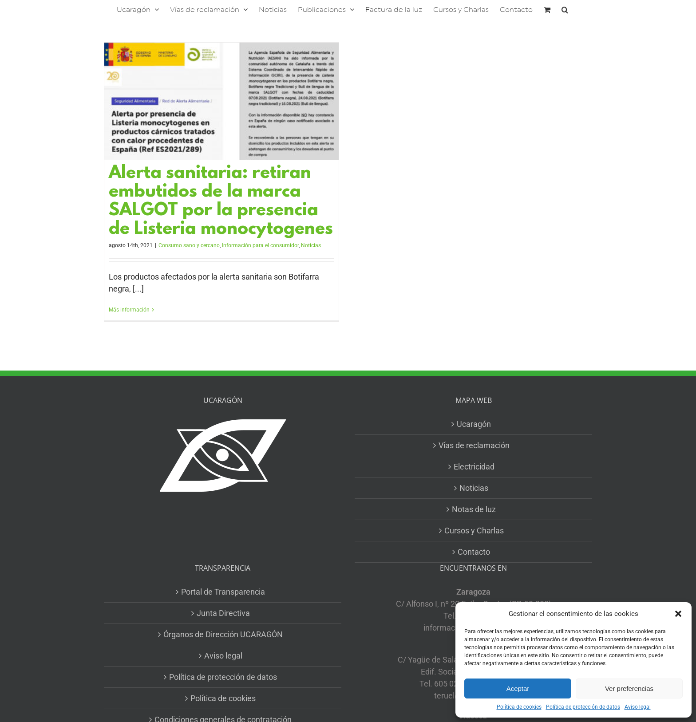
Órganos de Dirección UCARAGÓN (223, 634)
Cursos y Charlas (474, 530)
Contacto (474, 551)
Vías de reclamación (474, 445)
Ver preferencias (629, 688)
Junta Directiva (223, 613)
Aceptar (518, 688)
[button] (678, 613)
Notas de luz (474, 509)
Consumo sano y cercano (189, 245)
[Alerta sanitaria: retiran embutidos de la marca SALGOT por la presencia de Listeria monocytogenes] (221, 101)
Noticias (311, 245)
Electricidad (474, 466)
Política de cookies (519, 707)
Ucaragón (474, 424)
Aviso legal (638, 707)
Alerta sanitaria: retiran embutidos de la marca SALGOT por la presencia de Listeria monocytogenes (221, 202)
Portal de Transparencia (223, 591)
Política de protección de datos (583, 707)
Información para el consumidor (260, 245)
